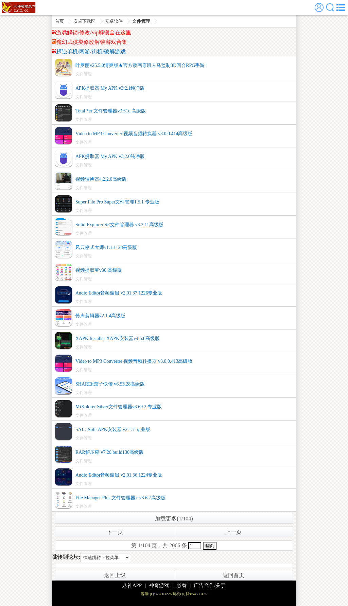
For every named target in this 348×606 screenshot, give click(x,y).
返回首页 (233, 575)
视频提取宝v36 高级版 (98, 270)
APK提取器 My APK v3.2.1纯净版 (110, 88)
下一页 (115, 532)
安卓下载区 (84, 21)
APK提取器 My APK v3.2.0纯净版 (110, 156)
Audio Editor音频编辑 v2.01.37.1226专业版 (118, 293)
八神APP (132, 585)
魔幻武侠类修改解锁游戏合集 (89, 42)
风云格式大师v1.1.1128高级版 (106, 247)
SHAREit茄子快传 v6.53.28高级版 (110, 384)
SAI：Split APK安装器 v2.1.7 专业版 (112, 429)
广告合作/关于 (210, 585)
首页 (59, 21)
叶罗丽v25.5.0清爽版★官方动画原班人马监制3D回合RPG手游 (140, 65)
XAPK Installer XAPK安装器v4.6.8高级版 (117, 338)
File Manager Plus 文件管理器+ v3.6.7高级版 (120, 497)
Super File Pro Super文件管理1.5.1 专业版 (117, 201)
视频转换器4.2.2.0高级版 (101, 179)
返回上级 (115, 575)
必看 (181, 585)
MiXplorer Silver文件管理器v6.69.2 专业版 (118, 406)
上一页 (233, 532)
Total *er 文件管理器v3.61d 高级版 (110, 110)
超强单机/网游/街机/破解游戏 (89, 51)
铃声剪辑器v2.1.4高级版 (100, 315)
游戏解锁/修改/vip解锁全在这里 (91, 32)
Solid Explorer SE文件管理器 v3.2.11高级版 (119, 224)
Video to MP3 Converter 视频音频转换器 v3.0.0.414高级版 (133, 133)
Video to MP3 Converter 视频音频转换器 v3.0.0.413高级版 (133, 361)
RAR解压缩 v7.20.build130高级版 (109, 452)
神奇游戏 (159, 585)
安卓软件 (114, 21)
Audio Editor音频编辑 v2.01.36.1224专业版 (118, 475)
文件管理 (141, 21)
